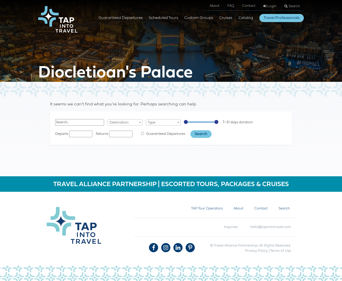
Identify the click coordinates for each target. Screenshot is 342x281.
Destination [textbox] (119, 122)
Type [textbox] (152, 122)
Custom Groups (198, 18)
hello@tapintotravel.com (270, 227)
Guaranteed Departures (120, 18)
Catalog (245, 18)
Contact (248, 6)
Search (292, 6)
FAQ (230, 6)
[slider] (186, 122)
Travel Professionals (281, 18)
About (214, 6)
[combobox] (125, 122)
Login (270, 6)
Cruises (225, 18)
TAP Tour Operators (207, 208)
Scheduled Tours (163, 18)
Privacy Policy (256, 251)
